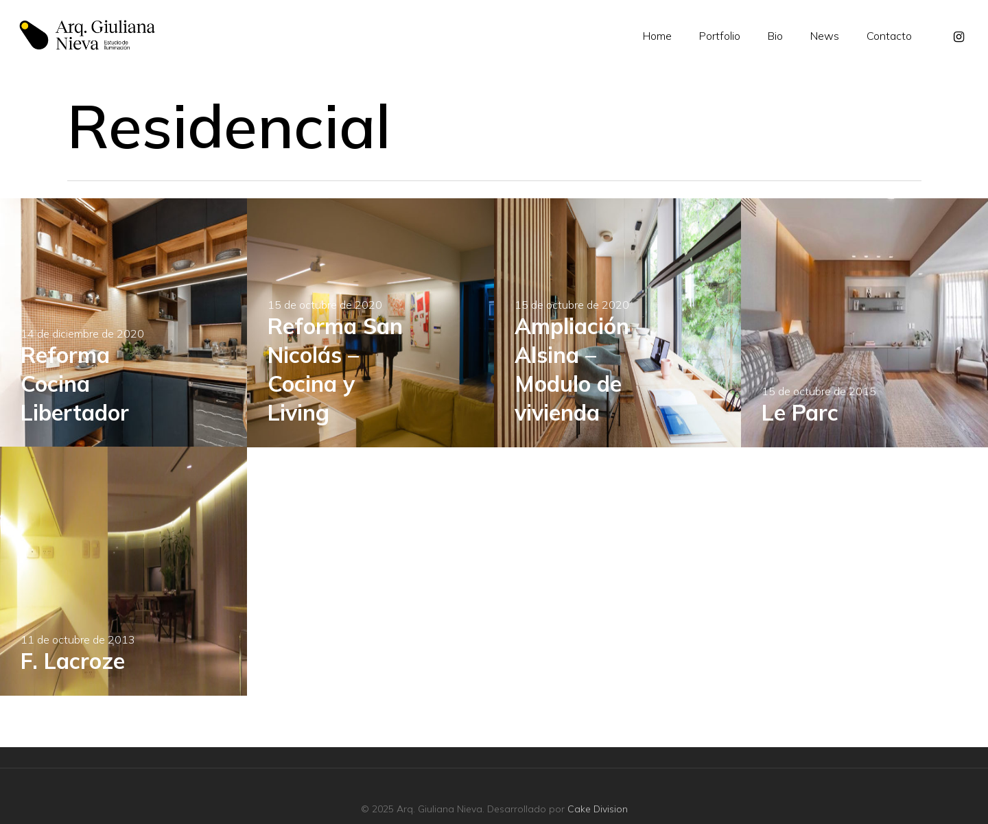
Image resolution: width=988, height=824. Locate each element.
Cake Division (597, 809)
